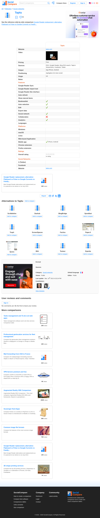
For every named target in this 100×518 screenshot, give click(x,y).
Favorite (16, 17)
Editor (70, 275)
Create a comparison (53, 3)
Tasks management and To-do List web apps (18, 317)
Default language (73, 272)
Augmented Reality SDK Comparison (17, 390)
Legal (37, 499)
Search (48, 3)
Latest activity (53, 496)
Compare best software (21, 499)
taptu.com (49, 49)
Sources (38, 267)
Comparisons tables (20, 502)
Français (93, 3)
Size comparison (19, 507)
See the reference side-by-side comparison (17, 22)
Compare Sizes (61, 3)
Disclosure (39, 496)
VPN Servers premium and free (15, 372)
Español (97, 3)
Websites (8, 9)
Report (44, 196)
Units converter (18, 504)
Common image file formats (14, 427)
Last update (40, 278)
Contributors (40, 281)
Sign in (82, 3)
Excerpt (38, 262)
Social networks (18, 9)
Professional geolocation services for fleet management (19, 335)
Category (39, 272)
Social (77, 493)
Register (73, 3)
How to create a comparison (22, 496)
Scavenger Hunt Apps (12, 409)
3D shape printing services (14, 466)
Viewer (38, 275)
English (90, 3)
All (2, 9)
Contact (38, 502)
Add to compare (29, 201)
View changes (40, 291)
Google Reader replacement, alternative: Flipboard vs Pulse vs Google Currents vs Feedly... (19, 179)
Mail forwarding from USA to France (17, 354)
